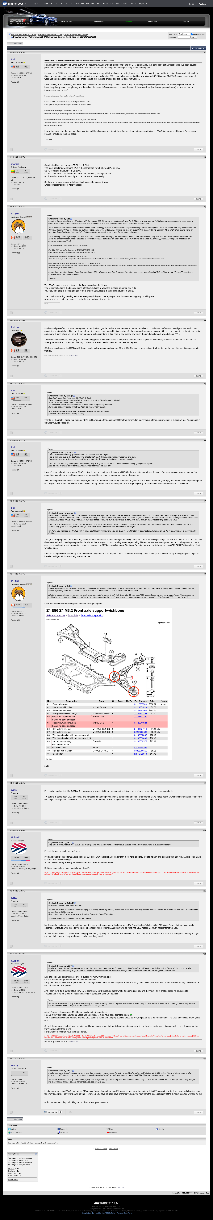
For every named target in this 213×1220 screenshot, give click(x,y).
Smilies (11, 1171)
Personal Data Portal (124, 1213)
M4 (77, 4)
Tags (10, 1139)
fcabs (36, 1143)
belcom (15, 327)
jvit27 (14, 790)
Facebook (63, 1129)
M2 (67, 4)
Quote (198, 149)
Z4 (98, 4)
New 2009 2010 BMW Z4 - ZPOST (23, 35)
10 (19, 253)
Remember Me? (198, 34)
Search (186, 21)
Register (202, 4)
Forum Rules (13, 1179)
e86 (28, 1143)
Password (172, 37)
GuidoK (15, 837)
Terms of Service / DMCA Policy (104, 1213)
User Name (173, 34)
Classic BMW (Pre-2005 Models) (76, 35)
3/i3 (36, 4)
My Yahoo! (113, 1132)
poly (41, 1143)
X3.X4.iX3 (114, 4)
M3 (72, 4)
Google (161, 1129)
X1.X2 (105, 4)
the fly (14, 1065)
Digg (111, 1129)
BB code (11, 1169)
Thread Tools (197, 48)
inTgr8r (15, 213)
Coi (13, 59)
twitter (13, 1129)
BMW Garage (66, 21)
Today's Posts (152, 21)
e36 (17, 1143)
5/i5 (46, 4)
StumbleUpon (16, 1132)
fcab (32, 1143)
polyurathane (48, 1143)
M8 (92, 4)
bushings (11, 1143)
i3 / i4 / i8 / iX (145, 4)
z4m (56, 1143)
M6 (87, 4)
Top (207, 1193)
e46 (21, 1143)
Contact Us (175, 1193)
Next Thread (113, 1148)
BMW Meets (99, 21)
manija (15, 164)
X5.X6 (123, 4)
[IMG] (10, 1173)
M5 (82, 4)
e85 (24, 1143)
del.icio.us (64, 1132)
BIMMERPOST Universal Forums (50, 35)
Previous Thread (101, 1148)
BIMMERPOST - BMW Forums (193, 1193)
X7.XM (133, 4)
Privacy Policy (86, 1213)
